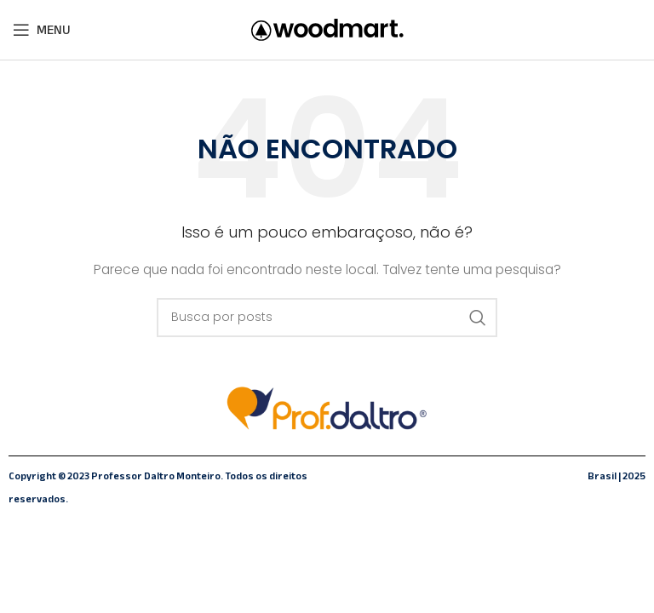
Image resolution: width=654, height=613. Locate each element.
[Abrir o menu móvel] (41, 30)
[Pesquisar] (327, 317)
